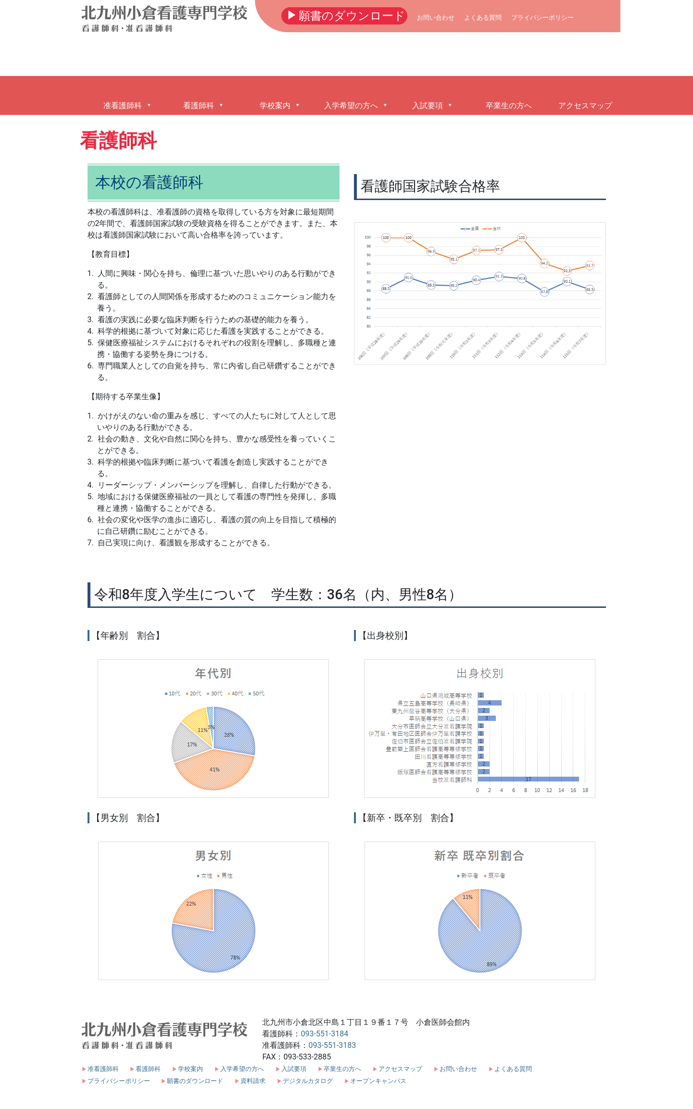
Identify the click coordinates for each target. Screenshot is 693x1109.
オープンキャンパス (378, 1080)
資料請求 (252, 1080)
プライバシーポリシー (542, 17)
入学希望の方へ (242, 1068)
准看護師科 (103, 1068)
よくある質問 (483, 17)
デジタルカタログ (308, 1080)
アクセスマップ (400, 1068)
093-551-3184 (324, 1033)
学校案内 (190, 1068)
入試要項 (293, 1068)
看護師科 (148, 1068)
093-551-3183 (332, 1045)
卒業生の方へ (342, 1068)
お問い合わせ (435, 17)
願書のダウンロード (344, 15)
